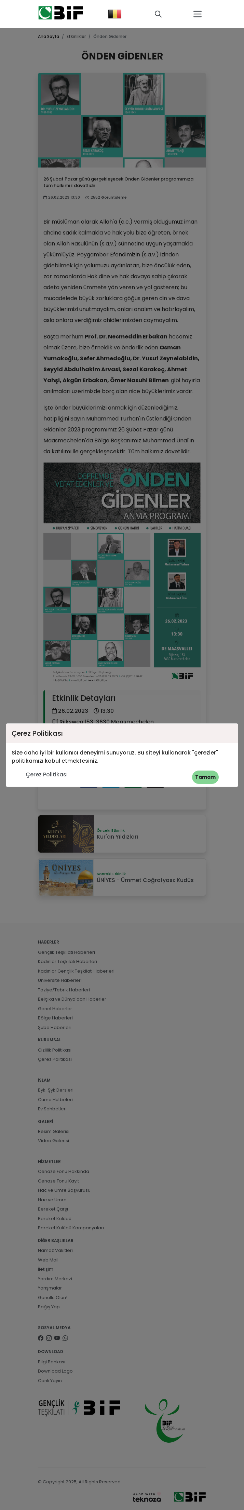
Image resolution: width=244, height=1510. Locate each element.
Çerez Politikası (47, 774)
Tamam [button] (205, 777)
